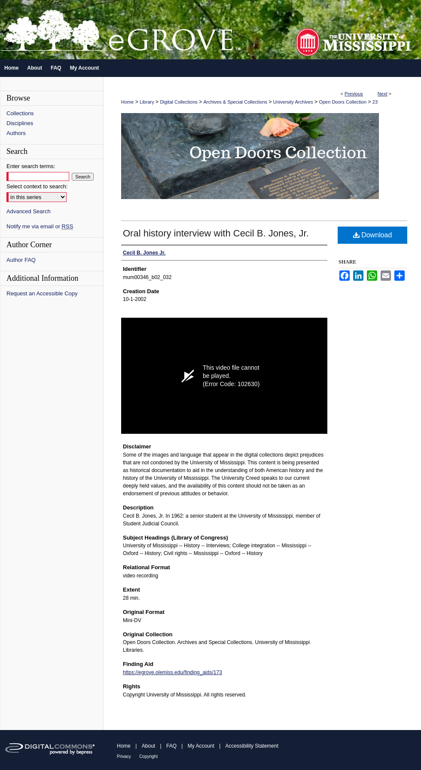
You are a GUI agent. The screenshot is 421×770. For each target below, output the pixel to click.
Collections (20, 113)
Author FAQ (21, 260)
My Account (201, 746)
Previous (354, 93)
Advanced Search (28, 211)
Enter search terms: (30, 166)
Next (382, 93)
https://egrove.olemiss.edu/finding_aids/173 (172, 672)
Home (127, 101)
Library (147, 101)
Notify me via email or (39, 226)
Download (372, 235)
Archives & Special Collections (236, 101)
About (148, 746)
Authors (16, 133)
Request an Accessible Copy (41, 293)
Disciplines (19, 123)
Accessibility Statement (252, 746)
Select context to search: (36, 186)
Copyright (148, 756)
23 (375, 101)
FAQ (171, 746)
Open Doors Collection (342, 101)
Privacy (124, 756)
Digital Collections (178, 101)
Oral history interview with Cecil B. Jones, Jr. (216, 233)
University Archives (293, 101)
